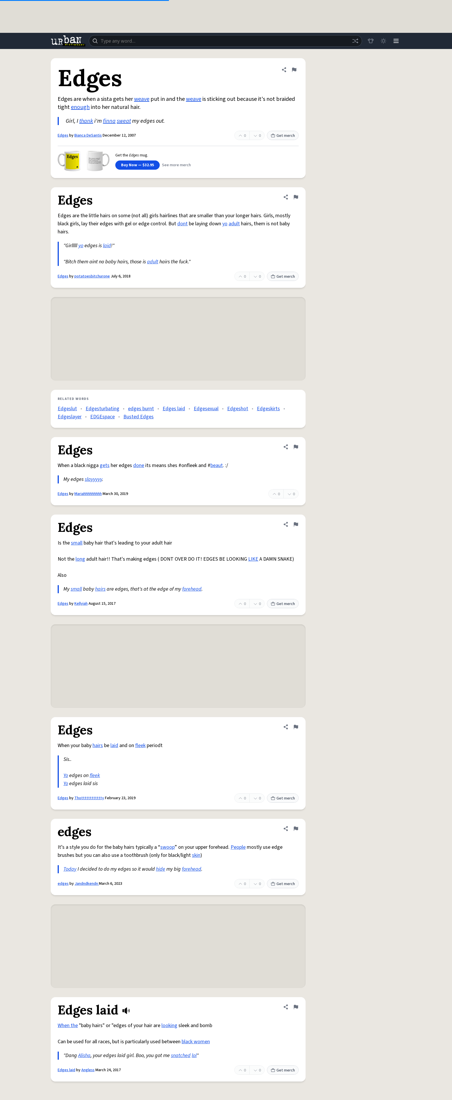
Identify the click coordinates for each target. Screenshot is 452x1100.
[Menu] (396, 41)
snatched (181, 1055)
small (76, 543)
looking (169, 1025)
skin (196, 855)
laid (107, 245)
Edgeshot (237, 408)
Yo (65, 775)
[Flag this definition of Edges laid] (295, 1007)
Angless (88, 1070)
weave (141, 99)
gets (105, 465)
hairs (100, 589)
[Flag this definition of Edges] (294, 69)
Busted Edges (138, 416)
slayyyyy (93, 479)
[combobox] (225, 41)
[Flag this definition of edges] (295, 828)
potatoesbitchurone (92, 276)
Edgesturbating (102, 408)
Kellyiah (81, 603)
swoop (167, 847)
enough (80, 107)
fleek (140, 745)
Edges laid (174, 408)
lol (194, 1055)
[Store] (371, 41)
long (80, 559)
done (138, 465)
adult (234, 223)
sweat (124, 121)
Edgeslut (67, 408)
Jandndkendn (87, 884)
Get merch (283, 136)
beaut (216, 465)
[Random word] (355, 40)
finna (109, 121)
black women (196, 1041)
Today (69, 869)
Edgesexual (206, 408)
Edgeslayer (70, 416)
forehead (191, 589)
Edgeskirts (268, 408)
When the (68, 1025)
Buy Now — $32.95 (137, 165)
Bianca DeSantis (88, 135)
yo (224, 223)
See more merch (176, 165)
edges (63, 884)
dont (182, 223)
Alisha (84, 1055)
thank (86, 121)
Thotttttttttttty (89, 798)
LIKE (253, 559)
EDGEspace (102, 416)
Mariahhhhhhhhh (88, 494)
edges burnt (141, 408)
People (238, 847)
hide (160, 869)
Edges (63, 135)
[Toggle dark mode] (383, 41)
